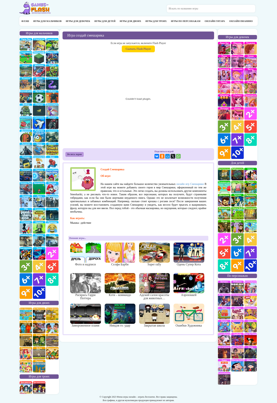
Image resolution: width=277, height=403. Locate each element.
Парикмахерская (237, 100)
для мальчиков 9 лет (26, 292)
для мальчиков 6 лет (26, 279)
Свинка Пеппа (237, 187)
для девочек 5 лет (250, 126)
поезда (26, 162)
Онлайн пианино (241, 21)
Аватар (26, 70)
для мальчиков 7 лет (39, 279)
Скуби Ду (237, 339)
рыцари (52, 122)
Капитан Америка (224, 378)
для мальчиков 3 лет (26, 266)
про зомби (52, 70)
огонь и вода (26, 327)
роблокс (237, 287)
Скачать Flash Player (138, 48)
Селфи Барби (120, 254)
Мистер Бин (237, 365)
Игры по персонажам (185, 21)
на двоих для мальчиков (39, 314)
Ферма (250, 87)
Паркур (39, 109)
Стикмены (26, 227)
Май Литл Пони (224, 61)
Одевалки (224, 74)
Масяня (250, 365)
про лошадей (224, 113)
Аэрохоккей (189, 285)
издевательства (26, 122)
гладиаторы (26, 240)
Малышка (237, 74)
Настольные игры (224, 174)
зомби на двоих (39, 340)
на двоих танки (39, 327)
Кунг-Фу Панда (250, 339)
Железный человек (224, 300)
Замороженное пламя (85, 315)
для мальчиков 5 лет (52, 266)
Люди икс (52, 57)
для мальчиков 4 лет (39, 266)
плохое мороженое (52, 353)
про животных (224, 213)
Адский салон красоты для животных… (154, 286)
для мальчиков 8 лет (52, 279)
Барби (237, 87)
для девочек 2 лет (250, 113)
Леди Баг (224, 48)
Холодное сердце (237, 61)
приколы (52, 227)
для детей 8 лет (224, 265)
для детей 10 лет (250, 265)
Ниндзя (39, 227)
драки (39, 83)
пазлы (250, 187)
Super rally (154, 254)
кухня (250, 61)
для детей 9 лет (237, 265)
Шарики (224, 100)
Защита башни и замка (52, 149)
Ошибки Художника (189, 315)
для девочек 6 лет (224, 139)
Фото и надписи (85, 254)
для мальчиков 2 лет (52, 253)
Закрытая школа (154, 315)
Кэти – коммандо (120, 285)
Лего (39, 201)
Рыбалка (39, 136)
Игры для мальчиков (47, 21)
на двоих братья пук (52, 327)
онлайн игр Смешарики (190, 184)
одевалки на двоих (26, 353)
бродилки (39, 188)
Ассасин (26, 149)
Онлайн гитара (215, 21)
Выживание (52, 201)
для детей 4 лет (250, 239)
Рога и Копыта (224, 339)
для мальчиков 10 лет (39, 292)
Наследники (237, 300)
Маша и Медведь (224, 226)
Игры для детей (105, 21)
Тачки (39, 253)
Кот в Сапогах (224, 352)
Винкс (224, 87)
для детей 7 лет (250, 252)
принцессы (250, 100)
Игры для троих (156, 21)
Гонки (52, 240)
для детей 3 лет (237, 239)
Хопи (224, 326)
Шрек (250, 326)
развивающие (224, 187)
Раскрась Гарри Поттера (85, 286)
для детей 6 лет (237, 252)
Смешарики (250, 226)
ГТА (26, 214)
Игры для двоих (130, 21)
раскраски (250, 200)
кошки (237, 113)
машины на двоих (52, 340)
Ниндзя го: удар (120, 315)
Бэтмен (224, 287)
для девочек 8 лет (250, 139)
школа (250, 174)
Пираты (39, 240)
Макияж (237, 48)
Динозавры (52, 109)
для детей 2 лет (224, 239)
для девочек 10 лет (237, 152)
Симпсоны (250, 313)
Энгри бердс (52, 175)
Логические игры (250, 213)
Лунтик (237, 226)
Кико (224, 365)
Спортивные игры (26, 57)
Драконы (26, 136)
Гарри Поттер (237, 352)
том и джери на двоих (52, 314)
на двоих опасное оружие (39, 366)
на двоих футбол (39, 353)
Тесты (250, 74)
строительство (39, 162)
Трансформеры (26, 253)
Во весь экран (74, 154)
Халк (250, 352)
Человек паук (26, 188)
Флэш (25, 21)
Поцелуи (250, 48)
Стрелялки (52, 136)
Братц (237, 313)
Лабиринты (237, 174)
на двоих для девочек (26, 314)
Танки (39, 149)
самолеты (39, 122)
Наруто (39, 175)
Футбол (39, 96)
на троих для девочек (26, 387)
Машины (39, 70)
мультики (224, 200)
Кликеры (39, 214)
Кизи (224, 313)
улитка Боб (237, 213)
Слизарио (52, 83)
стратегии (39, 44)
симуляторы (52, 44)
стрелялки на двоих (26, 340)
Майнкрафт (39, 57)
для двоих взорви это (26, 366)
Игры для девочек (78, 21)
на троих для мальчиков (39, 387)
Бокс (52, 162)
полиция (26, 175)
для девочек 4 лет (237, 126)
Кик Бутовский (250, 300)
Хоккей (26, 201)
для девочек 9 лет (224, 152)
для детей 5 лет (224, 252)
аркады (237, 200)
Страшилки (52, 214)
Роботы (52, 96)
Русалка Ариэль (250, 287)
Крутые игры (52, 188)
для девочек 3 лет (224, 126)
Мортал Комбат (26, 96)
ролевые (26, 83)
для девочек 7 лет (237, 139)
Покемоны (237, 326)
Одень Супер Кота (189, 254)
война (26, 109)
